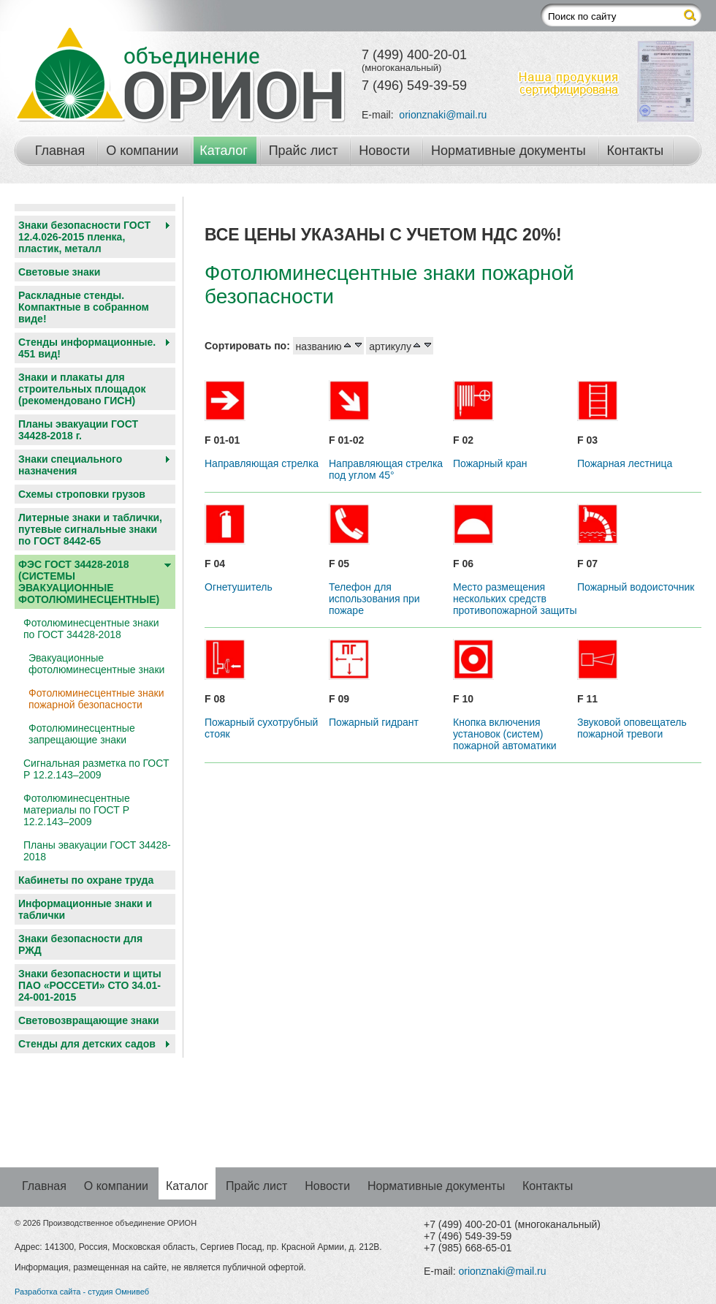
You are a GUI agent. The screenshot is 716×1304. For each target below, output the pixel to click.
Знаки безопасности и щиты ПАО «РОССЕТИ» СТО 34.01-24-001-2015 (89, 985)
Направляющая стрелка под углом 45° (386, 469)
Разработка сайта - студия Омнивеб (82, 1291)
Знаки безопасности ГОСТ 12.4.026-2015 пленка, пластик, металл (84, 236)
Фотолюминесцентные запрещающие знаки (81, 734)
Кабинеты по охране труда (85, 880)
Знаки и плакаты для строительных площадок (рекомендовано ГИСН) (82, 388)
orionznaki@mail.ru (443, 115)
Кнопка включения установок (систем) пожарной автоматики (505, 733)
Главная (60, 150)
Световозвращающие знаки (88, 1020)
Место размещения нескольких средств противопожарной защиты (515, 598)
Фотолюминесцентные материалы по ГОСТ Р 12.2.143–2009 (76, 809)
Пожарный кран (490, 463)
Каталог (223, 150)
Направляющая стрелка (262, 463)
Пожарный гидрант (374, 722)
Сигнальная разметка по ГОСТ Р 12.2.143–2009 (96, 769)
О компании (142, 150)
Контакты (635, 150)
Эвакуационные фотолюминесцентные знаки (96, 663)
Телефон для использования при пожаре (374, 598)
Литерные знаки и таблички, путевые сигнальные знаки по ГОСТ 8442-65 (90, 529)
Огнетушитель (239, 587)
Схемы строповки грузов (81, 494)
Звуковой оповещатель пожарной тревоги (632, 728)
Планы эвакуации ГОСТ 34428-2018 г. (78, 429)
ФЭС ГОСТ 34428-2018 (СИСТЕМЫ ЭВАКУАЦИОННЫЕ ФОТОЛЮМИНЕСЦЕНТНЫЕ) (88, 581)
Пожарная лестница (624, 463)
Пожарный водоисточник (635, 587)
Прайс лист (303, 150)
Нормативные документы (508, 150)
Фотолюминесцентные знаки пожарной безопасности (96, 698)
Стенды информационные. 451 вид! (87, 348)
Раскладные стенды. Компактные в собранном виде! (83, 307)
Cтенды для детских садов (87, 1044)
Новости (384, 150)
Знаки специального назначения (70, 465)
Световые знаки (59, 272)
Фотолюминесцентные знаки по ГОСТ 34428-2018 (91, 628)
